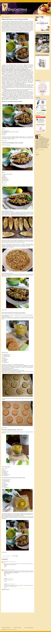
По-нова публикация (6, 627)
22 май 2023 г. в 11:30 (10, 578)
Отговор (5, 566)
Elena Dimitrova (6, 561)
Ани (40, 135)
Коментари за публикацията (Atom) (11, 629)
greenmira (5, 569)
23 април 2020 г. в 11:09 (10, 569)
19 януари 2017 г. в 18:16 (12, 561)
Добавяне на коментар (5, 589)
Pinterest (36, 152)
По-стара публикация (28, 627)
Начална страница (17, 627)
